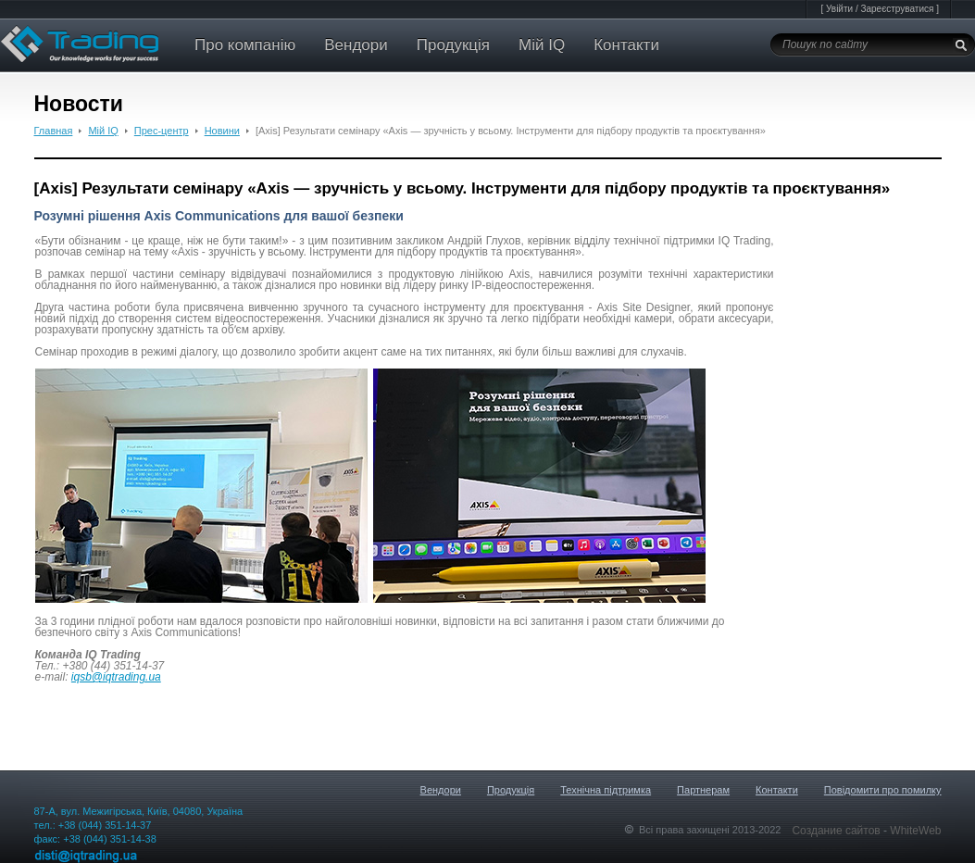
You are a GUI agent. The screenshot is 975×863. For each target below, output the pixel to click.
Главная (53, 130)
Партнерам (703, 789)
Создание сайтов (837, 830)
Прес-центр (161, 130)
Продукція (453, 45)
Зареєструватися (896, 9)
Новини (222, 130)
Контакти (626, 45)
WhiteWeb (915, 830)
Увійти (839, 9)
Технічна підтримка (605, 789)
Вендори (356, 45)
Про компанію (244, 45)
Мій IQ (542, 45)
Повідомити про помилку (883, 789)
